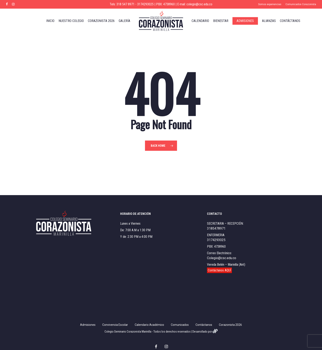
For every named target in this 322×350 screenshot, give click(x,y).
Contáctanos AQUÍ (219, 270)
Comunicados (180, 324)
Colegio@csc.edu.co (221, 258)
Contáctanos (204, 324)
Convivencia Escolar (115, 324)
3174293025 (216, 240)
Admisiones (87, 324)
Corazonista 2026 (230, 324)
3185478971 (216, 228)
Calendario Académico (149, 324)
